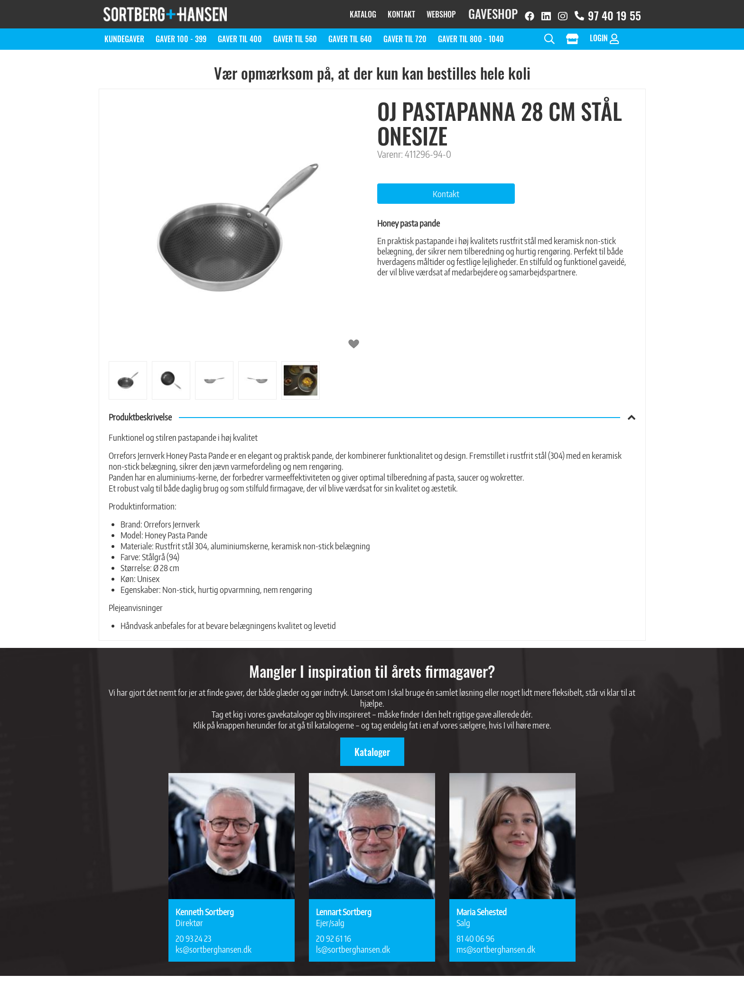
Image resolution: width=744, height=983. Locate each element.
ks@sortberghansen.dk (213, 944)
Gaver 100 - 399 (181, 34)
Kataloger (372, 747)
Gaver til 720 (405, 34)
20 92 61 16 (333, 933)
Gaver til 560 (295, 34)
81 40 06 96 (475, 933)
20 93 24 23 (193, 933)
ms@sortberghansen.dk (495, 944)
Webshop (441, 12)
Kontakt (401, 12)
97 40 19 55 (608, 13)
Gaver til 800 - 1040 (471, 34)
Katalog (363, 12)
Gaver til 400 (240, 34)
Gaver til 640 (350, 34)
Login (604, 33)
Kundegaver (124, 34)
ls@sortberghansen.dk (353, 944)
